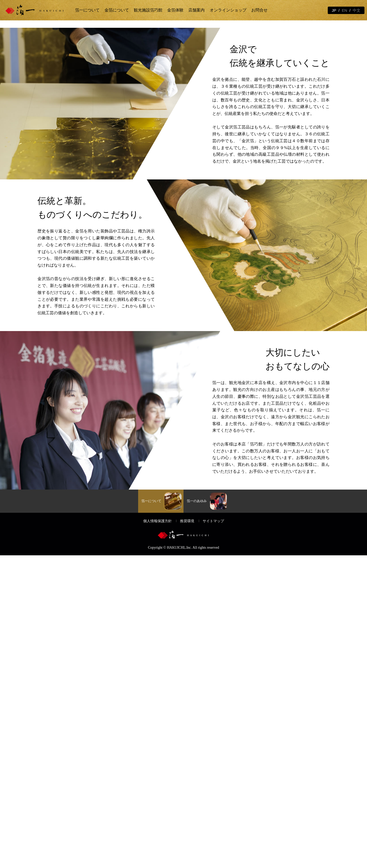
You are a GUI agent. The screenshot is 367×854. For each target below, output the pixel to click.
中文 (356, 10)
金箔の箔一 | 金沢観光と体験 (39, 10)
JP (334, 10)
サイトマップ (213, 820)
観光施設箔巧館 (148, 10)
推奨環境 (187, 820)
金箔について (116, 10)
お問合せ (259, 10)
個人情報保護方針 (157, 820)
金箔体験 (175, 10)
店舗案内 (196, 10)
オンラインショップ (228, 10)
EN (344, 10)
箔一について (87, 10)
